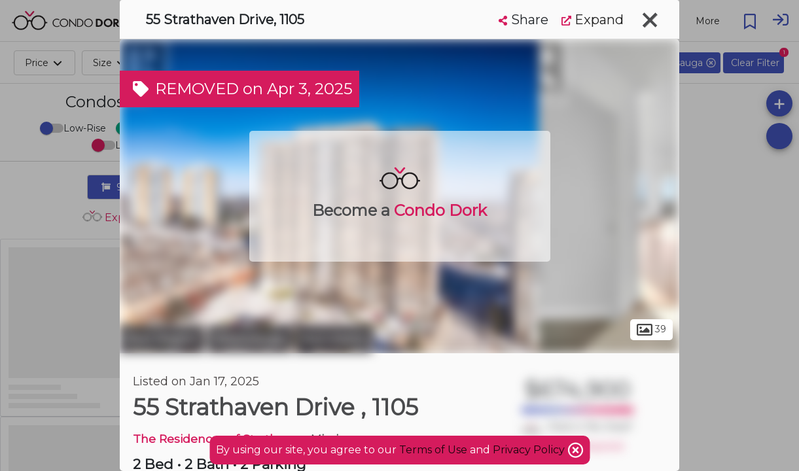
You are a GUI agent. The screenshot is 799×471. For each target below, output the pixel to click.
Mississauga (249, 339)
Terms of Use (433, 450)
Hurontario (333, 339)
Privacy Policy (530, 450)
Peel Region (162, 339)
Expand (592, 19)
